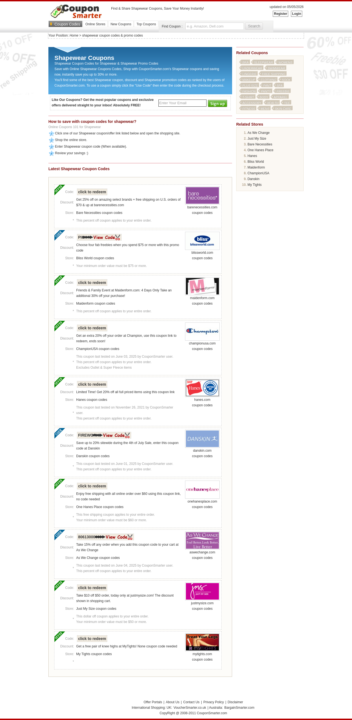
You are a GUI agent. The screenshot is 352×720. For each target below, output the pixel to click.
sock (286, 79)
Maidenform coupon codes (95, 303)
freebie (282, 91)
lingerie (249, 74)
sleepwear (263, 62)
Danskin (253, 179)
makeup (248, 79)
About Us (172, 702)
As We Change (259, 133)
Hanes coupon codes (91, 400)
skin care (283, 108)
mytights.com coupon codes (202, 654)
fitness (248, 108)
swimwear (276, 68)
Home (74, 35)
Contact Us (191, 702)
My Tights (255, 185)
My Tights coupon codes (94, 654)
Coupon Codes (67, 24)
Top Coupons (146, 24)
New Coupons (121, 24)
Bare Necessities (260, 144)
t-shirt (248, 97)
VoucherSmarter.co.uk (190, 708)
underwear (252, 68)
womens (285, 62)
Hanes (252, 156)
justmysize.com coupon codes (202, 604)
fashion (248, 91)
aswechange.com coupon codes (202, 553)
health (273, 102)
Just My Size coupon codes (96, 609)
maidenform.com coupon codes (202, 298)
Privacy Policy (213, 702)
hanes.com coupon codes (202, 400)
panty (266, 91)
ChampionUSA (258, 173)
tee (287, 102)
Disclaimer (235, 702)
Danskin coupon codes (92, 456)
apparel (280, 97)
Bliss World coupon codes (95, 258)
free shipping (273, 74)
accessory (251, 102)
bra (245, 62)
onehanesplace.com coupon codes (202, 502)
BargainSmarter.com (239, 708)
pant (267, 85)
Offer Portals (153, 702)
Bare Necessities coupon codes (99, 213)
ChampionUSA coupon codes (97, 349)
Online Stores (95, 24)
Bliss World (256, 162)
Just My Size (257, 138)
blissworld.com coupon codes (202, 253)
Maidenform (256, 167)
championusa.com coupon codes (202, 344)
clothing (268, 79)
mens (264, 108)
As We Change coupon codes (98, 558)
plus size (250, 85)
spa (279, 85)
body (264, 97)
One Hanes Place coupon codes (99, 507)
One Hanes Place (260, 150)
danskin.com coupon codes (202, 451)
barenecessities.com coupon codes (202, 208)
